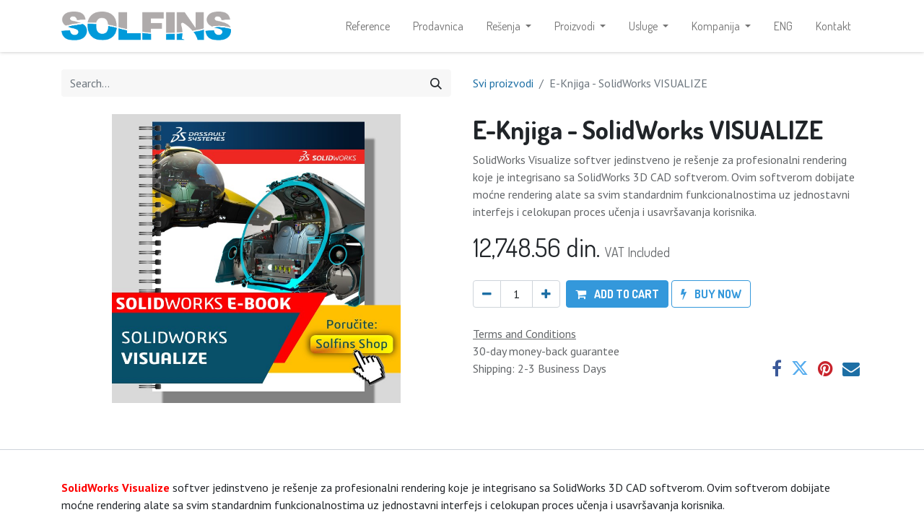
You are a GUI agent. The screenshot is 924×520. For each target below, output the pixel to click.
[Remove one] (487, 294)
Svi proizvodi (503, 83)
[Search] (436, 83)
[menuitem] (367, 26)
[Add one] (546, 294)
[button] (617, 294)
